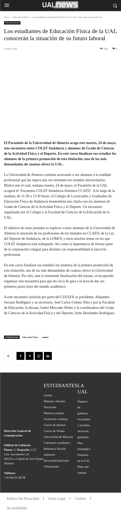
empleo (45, 337)
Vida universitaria (20, 17)
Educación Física (30, 337)
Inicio (7, 17)
